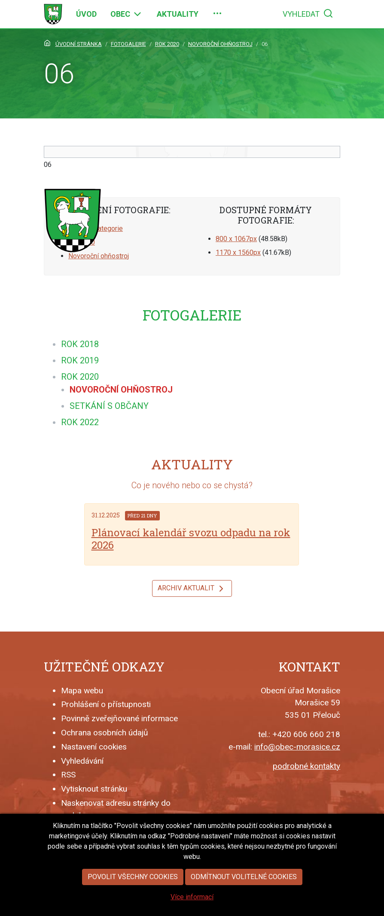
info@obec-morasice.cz (297, 747)
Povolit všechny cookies (133, 877)
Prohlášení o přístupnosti (106, 704)
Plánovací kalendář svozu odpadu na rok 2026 (190, 539)
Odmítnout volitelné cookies (244, 877)
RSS (68, 775)
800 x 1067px (236, 239)
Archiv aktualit (192, 588)
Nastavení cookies (94, 747)
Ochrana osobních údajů (104, 733)
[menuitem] (86, 14)
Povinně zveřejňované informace (119, 718)
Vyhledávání (82, 761)
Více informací (192, 897)
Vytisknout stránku (94, 789)
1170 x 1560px (238, 252)
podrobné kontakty (306, 766)
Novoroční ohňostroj (98, 256)
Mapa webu (82, 690)
